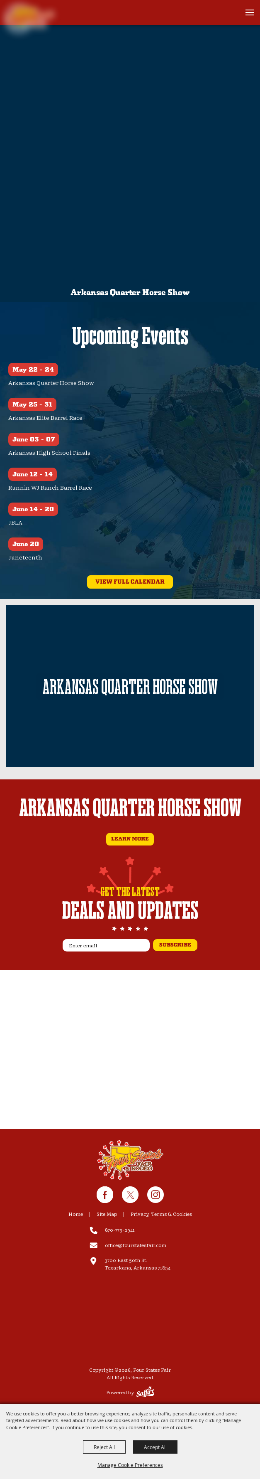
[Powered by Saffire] (145, 1393)
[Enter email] (106, 945)
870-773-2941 (120, 1230)
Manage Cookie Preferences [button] (130, 1465)
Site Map (107, 1214)
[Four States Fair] (31, 17)
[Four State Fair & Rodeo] (130, 1160)
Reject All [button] (104, 1447)
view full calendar (130, 582)
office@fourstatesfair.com (135, 1245)
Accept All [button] (155, 1447)
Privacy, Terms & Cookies (161, 1214)
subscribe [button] (175, 945)
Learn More (130, 839)
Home (75, 1214)
